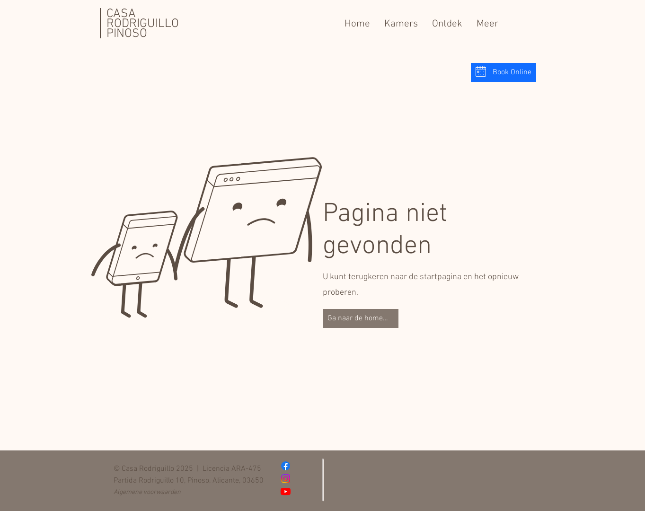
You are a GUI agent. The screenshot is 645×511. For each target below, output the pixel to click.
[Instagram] (286, 479)
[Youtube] (286, 491)
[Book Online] (503, 72)
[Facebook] (286, 466)
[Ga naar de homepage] (360, 318)
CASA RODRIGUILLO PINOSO (142, 24)
